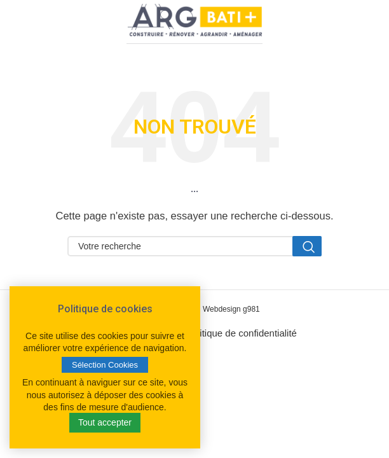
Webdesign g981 (231, 309)
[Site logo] (194, 22)
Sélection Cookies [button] (105, 365)
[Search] (194, 246)
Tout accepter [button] (105, 422)
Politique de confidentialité (241, 333)
